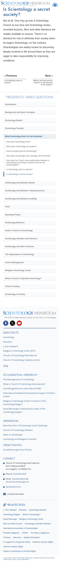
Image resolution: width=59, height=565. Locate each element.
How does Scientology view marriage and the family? (28, 156)
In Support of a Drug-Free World (16, 542)
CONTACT (9, 458)
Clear (7, 207)
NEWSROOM (10, 421)
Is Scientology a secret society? (19, 174)
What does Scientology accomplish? (21, 146)
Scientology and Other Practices (19, 246)
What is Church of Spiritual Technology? (23, 278)
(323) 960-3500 (19, 473)
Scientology (8, 337)
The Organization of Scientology (19, 254)
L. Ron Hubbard (10, 346)
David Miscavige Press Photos (17, 449)
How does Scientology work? (18, 142)
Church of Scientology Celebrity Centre (21, 360)
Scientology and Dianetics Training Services (25, 191)
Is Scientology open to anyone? (19, 169)
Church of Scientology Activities (18, 430)
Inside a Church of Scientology (19, 230)
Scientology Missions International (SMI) (22, 388)
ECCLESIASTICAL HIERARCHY (20, 375)
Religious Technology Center (18, 270)
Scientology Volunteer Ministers (38, 524)
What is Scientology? (31, 514)
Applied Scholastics (32, 537)
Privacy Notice (49, 558)
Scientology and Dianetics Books (20, 183)
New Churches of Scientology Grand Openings (25, 425)
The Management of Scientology (18, 379)
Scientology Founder (14, 128)
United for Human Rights (42, 542)
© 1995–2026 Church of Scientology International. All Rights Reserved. (24, 558)
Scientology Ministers (15, 223)
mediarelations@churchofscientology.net (17, 480)
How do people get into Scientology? (21, 151)
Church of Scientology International (20, 355)
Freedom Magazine (11, 533)
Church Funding (12, 286)
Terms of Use (16, 559)
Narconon (17, 537)
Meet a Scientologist (12, 434)
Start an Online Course (12, 524)
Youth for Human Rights (13, 547)
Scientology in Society (15, 294)
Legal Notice (25, 559)
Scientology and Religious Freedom (20, 439)
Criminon (7, 537)
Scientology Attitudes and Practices (21, 238)
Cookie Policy (7, 559)
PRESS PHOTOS (12, 445)
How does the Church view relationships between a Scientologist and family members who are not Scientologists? (27, 162)
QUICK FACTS (11, 332)
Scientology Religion (11, 514)
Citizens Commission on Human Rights (19, 551)
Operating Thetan (13, 215)
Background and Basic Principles (20, 112)
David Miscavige (10, 519)
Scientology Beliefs (13, 120)
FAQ (5, 366)
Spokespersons (13, 486)
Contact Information (15, 494)
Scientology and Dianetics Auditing (21, 199)
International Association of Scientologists (20, 528)
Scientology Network (37, 510)
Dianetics (7, 341)
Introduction (10, 104)
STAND (25, 533)
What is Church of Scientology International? (24, 384)
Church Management (14, 262)
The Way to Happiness (39, 533)
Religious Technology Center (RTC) (19, 350)
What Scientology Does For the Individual (23, 136)
